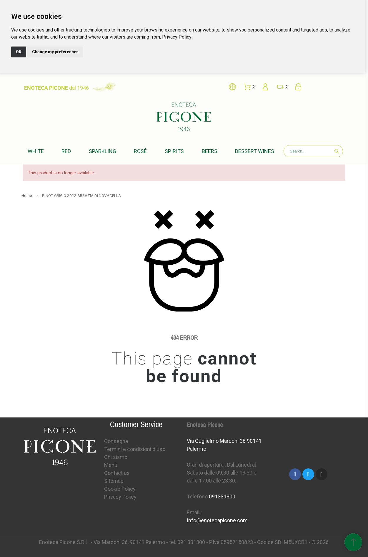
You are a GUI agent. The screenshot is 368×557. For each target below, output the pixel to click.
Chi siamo (115, 457)
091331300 (222, 496)
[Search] (313, 151)
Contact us (117, 473)
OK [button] (18, 51)
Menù (110, 465)
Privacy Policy (177, 37)
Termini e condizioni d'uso (134, 449)
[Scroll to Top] (353, 542)
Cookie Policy (120, 489)
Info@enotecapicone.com (217, 520)
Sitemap (114, 481)
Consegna (116, 441)
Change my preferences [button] (55, 51)
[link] (177, 37)
